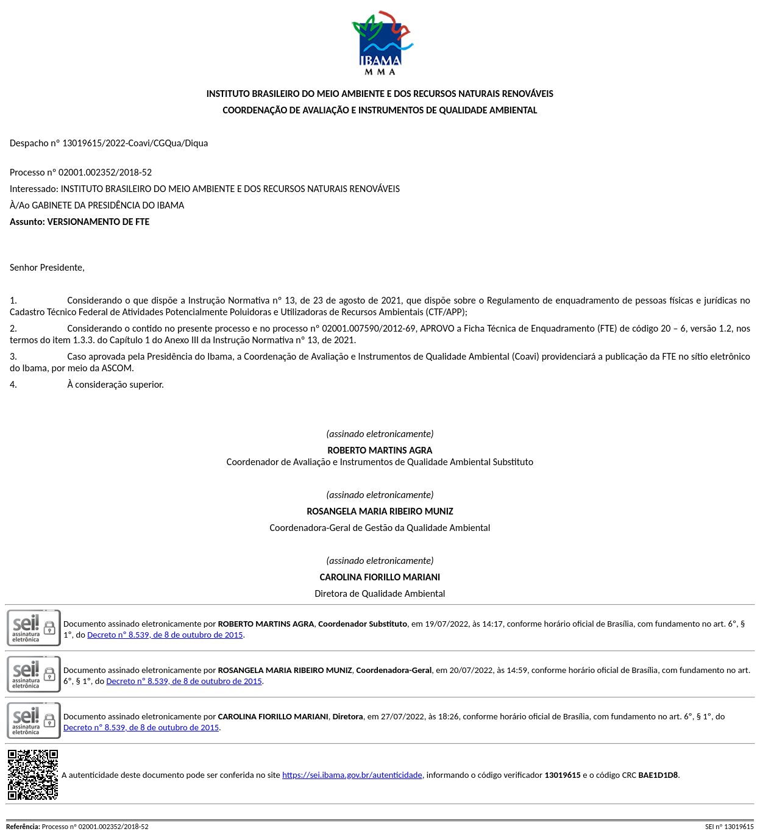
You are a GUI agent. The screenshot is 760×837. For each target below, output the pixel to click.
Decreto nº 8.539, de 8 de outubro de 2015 (165, 634)
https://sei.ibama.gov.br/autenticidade (352, 774)
